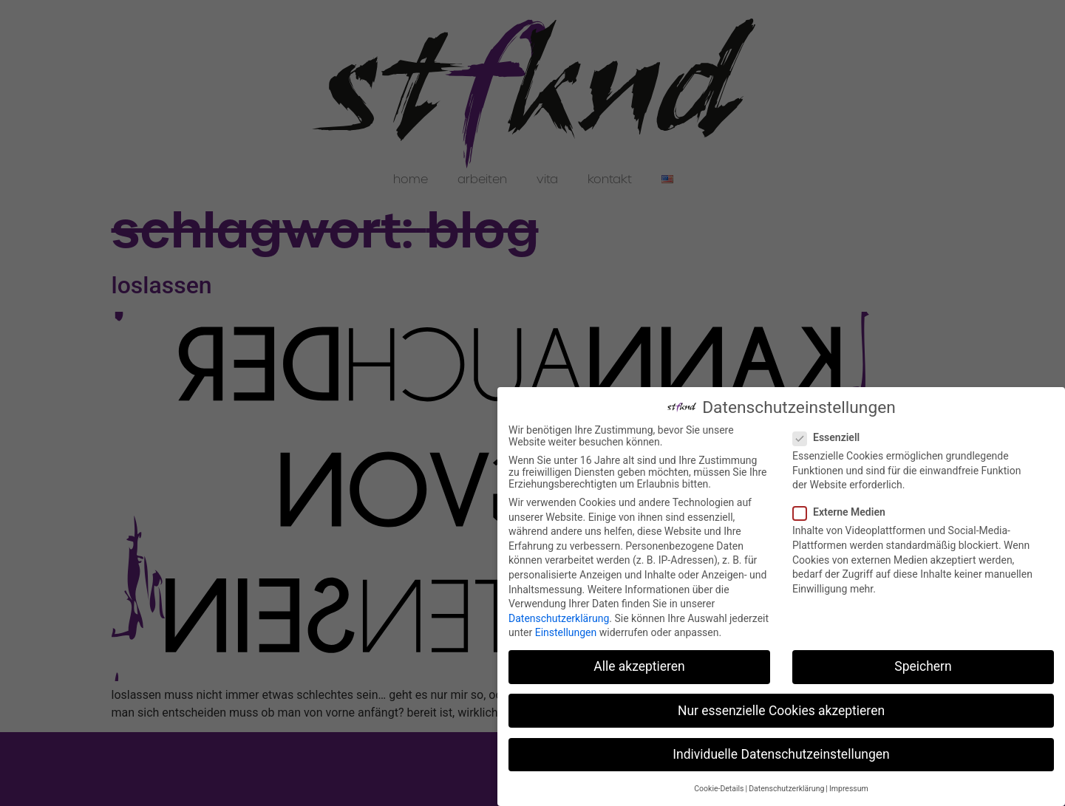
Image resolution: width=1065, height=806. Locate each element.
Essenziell (830, 435)
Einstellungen (566, 630)
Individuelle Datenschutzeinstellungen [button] (781, 751)
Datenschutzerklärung (558, 616)
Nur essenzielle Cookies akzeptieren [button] (781, 707)
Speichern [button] (922, 664)
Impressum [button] (848, 786)
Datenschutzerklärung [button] (786, 786)
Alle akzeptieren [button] (639, 664)
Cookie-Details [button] (719, 786)
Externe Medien (843, 510)
